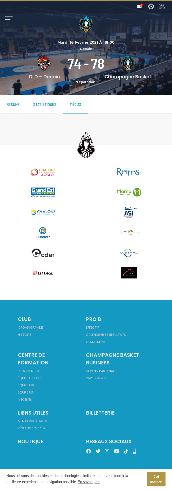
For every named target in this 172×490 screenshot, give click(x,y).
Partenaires (96, 378)
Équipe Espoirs (29, 378)
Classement (96, 342)
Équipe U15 (26, 392)
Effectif (92, 327)
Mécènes (25, 399)
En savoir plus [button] (89, 482)
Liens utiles (33, 412)
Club (24, 319)
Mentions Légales (32, 421)
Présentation (29, 371)
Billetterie (100, 412)
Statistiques (44, 104)
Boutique (30, 441)
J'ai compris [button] (156, 479)
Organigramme (30, 327)
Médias (75, 104)
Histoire (24, 334)
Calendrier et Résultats (106, 334)
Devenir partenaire (101, 371)
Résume (13, 104)
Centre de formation (33, 358)
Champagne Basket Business (112, 358)
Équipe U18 (26, 385)
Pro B (93, 319)
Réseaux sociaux (32, 428)
